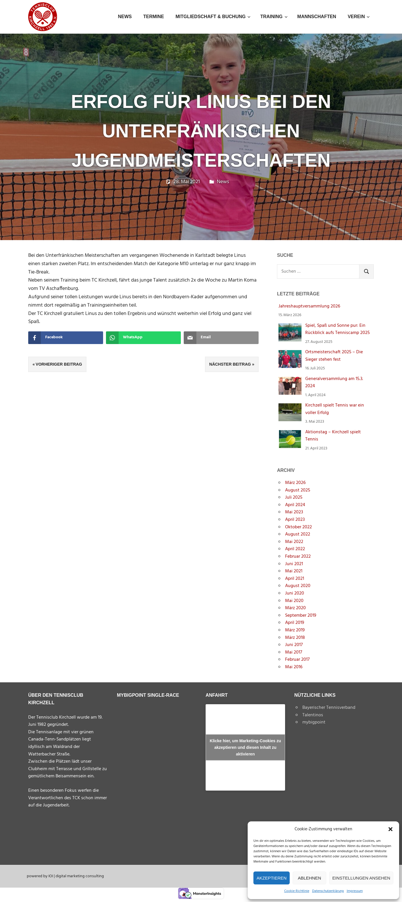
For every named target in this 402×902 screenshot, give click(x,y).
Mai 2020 (294, 601)
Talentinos (312, 715)
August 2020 (297, 586)
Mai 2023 (294, 512)
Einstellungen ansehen (361, 878)
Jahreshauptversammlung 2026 (309, 306)
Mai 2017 (293, 652)
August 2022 (297, 534)
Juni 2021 (294, 564)
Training (274, 16)
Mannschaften (316, 16)
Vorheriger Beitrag (59, 364)
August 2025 (297, 490)
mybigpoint (313, 722)
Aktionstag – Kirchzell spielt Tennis (333, 435)
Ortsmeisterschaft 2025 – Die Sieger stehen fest (334, 355)
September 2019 (300, 615)
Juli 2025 (293, 497)
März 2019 (295, 630)
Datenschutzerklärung (328, 891)
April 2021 (294, 578)
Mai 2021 (293, 571)
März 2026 (295, 483)
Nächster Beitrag (230, 364)
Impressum (355, 891)
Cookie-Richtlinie (296, 891)
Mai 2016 (293, 667)
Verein (359, 16)
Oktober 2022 (298, 527)
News (125, 16)
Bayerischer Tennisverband (328, 707)
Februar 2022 (298, 556)
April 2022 (295, 549)
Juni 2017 (294, 645)
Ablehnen (309, 878)
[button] (390, 829)
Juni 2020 (294, 593)
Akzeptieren (272, 878)
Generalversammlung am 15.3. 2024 (334, 382)
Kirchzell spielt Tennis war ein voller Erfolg (334, 409)
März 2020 (295, 608)
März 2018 (295, 637)
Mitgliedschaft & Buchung (213, 16)
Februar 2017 (297, 659)
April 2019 (294, 622)
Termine (153, 16)
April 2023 (295, 519)
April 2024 (295, 505)
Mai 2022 (294, 542)
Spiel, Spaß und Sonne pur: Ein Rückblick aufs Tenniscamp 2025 (337, 329)
